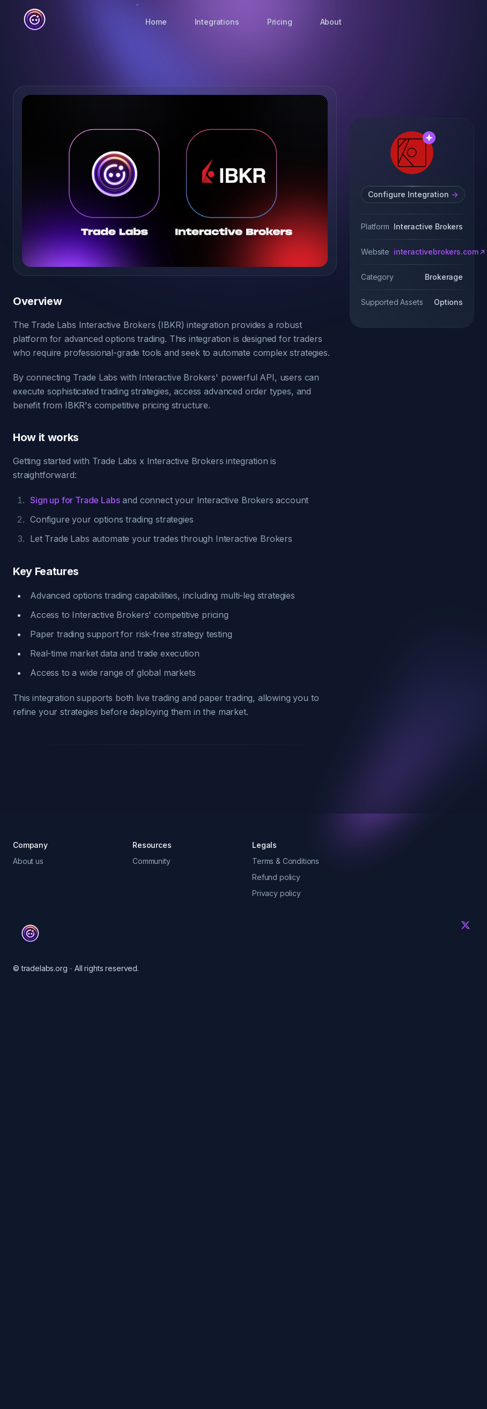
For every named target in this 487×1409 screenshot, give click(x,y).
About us (28, 861)
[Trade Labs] (30, 933)
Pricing (279, 21)
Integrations (217, 21)
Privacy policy (276, 893)
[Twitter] (465, 925)
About (331, 21)
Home (155, 21)
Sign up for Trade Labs (75, 500)
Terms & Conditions (285, 861)
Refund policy (276, 877)
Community (151, 861)
